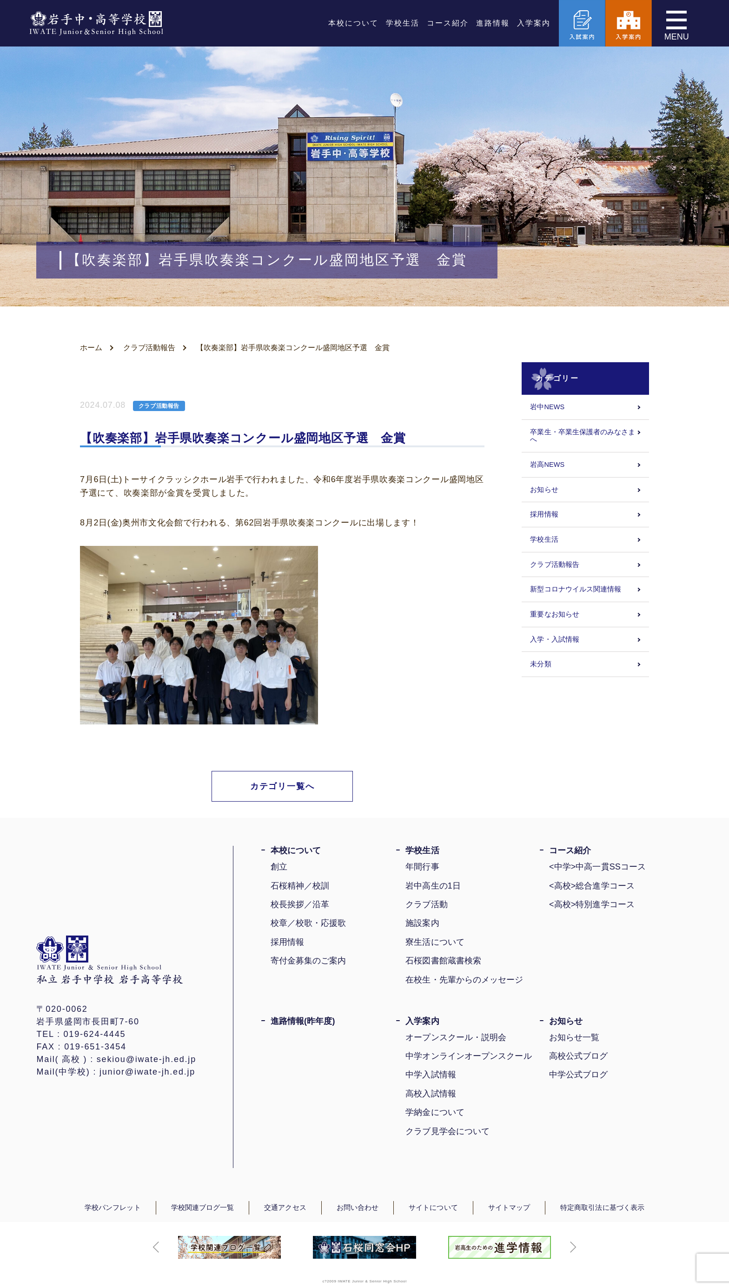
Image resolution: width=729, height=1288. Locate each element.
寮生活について (434, 942)
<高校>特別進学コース (592, 904)
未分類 (540, 664)
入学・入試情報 (554, 639)
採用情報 (544, 514)
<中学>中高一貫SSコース (597, 866)
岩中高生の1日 (433, 885)
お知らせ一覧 (574, 1037)
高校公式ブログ (578, 1056)
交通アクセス (285, 1207)
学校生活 (402, 23)
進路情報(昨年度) (303, 1021)
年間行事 (422, 866)
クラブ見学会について (447, 1131)
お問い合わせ (357, 1207)
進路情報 (493, 23)
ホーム (91, 348)
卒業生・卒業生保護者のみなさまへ (582, 436)
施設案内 (422, 923)
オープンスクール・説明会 (455, 1037)
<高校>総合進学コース (592, 885)
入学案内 (533, 23)
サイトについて (433, 1207)
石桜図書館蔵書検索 (443, 960)
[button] (156, 1247)
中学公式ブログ (578, 1074)
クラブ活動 (426, 904)
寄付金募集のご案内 (308, 960)
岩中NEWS (547, 407)
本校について (353, 23)
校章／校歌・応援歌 (308, 923)
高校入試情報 (430, 1093)
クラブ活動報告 (149, 348)
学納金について (434, 1112)
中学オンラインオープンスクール (468, 1056)
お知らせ (544, 489)
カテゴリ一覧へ (282, 786)
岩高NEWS (547, 464)
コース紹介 (448, 23)
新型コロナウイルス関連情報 (575, 589)
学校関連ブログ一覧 (202, 1207)
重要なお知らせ (554, 614)
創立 (279, 866)
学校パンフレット (113, 1207)
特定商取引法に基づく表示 (602, 1207)
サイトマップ (509, 1207)
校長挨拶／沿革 (300, 904)
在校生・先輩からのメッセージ (464, 979)
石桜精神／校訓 (300, 885)
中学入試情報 (430, 1074)
